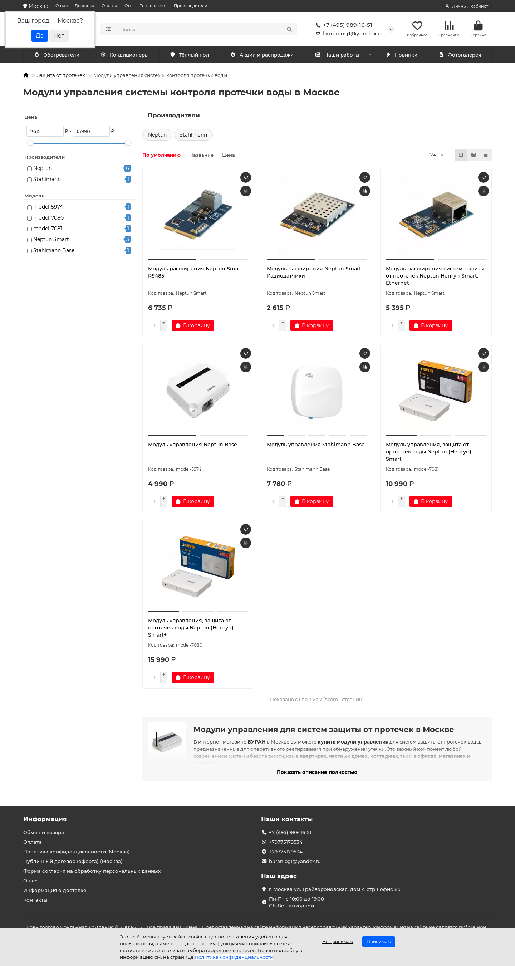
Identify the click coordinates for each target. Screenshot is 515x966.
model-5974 (48, 208)
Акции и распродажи (262, 56)
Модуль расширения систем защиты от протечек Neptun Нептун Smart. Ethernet (435, 277)
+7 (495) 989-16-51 (342, 26)
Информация (45, 819)
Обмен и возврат (45, 832)
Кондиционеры (58, 56)
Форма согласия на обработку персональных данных (92, 871)
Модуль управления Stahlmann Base (316, 446)
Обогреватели (126, 56)
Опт (128, 5)
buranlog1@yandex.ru (348, 34)
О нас (61, 5)
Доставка (84, 5)
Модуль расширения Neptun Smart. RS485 (196, 273)
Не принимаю (337, 941)
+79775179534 (286, 842)
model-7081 (47, 230)
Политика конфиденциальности (234, 957)
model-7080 (48, 219)
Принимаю (379, 941)
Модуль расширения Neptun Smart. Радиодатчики (314, 273)
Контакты (35, 900)
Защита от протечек (61, 76)
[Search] (206, 30)
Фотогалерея (459, 56)
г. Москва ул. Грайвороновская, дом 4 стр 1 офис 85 (335, 889)
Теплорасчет (153, 5)
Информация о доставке (54, 890)
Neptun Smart (51, 240)
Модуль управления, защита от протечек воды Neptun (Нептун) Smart (428, 453)
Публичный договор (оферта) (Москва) (73, 861)
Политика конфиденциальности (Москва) (76, 851)
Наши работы (337, 56)
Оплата (109, 5)
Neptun (42, 169)
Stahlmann (47, 180)
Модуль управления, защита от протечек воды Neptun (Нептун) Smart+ (191, 629)
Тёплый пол (189, 56)
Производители (190, 5)
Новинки (401, 56)
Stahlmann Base (53, 252)
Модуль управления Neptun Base (192, 446)
